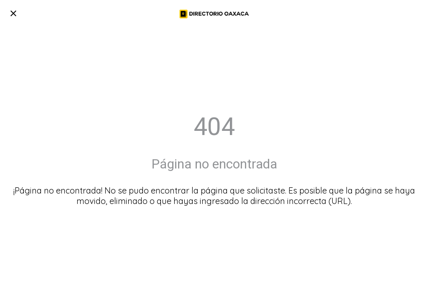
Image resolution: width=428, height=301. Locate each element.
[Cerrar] (13, 13)
